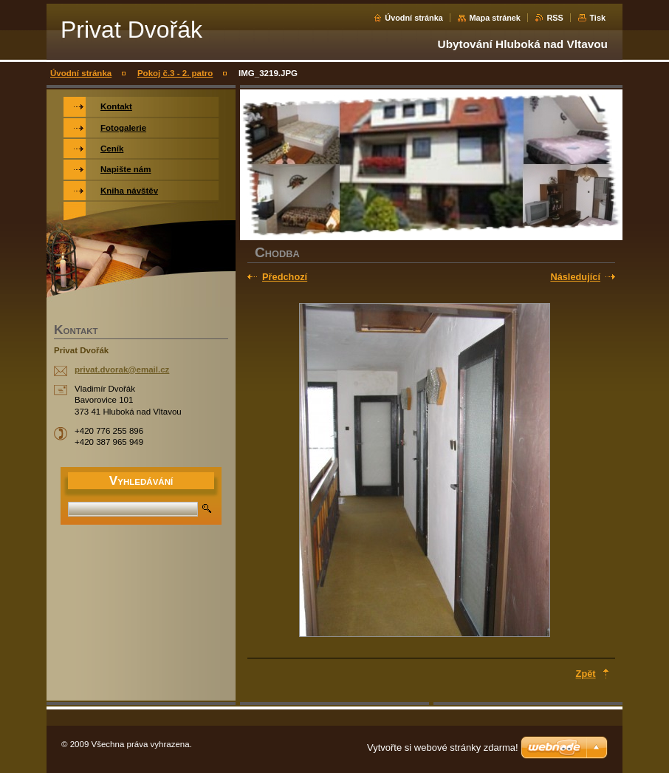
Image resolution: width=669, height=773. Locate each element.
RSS (554, 17)
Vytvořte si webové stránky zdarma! (442, 747)
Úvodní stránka (414, 17)
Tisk (597, 17)
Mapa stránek (495, 17)
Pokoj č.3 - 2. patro (175, 73)
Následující (575, 276)
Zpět (586, 673)
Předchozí (284, 276)
